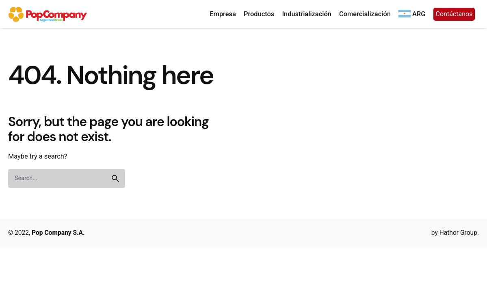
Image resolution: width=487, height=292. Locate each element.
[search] (115, 178)
